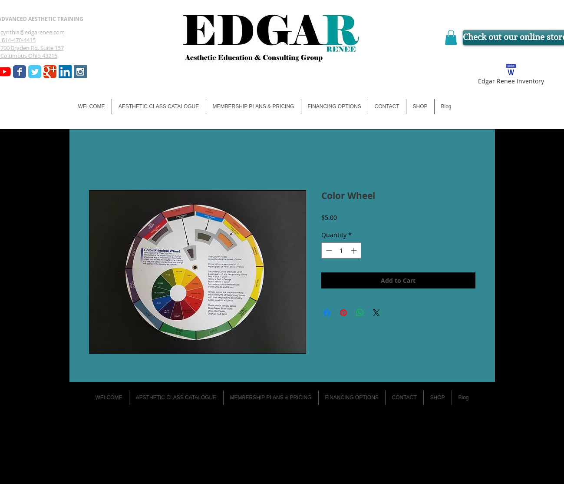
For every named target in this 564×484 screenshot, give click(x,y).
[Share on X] (376, 313)
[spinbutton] (341, 250)
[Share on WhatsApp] (360, 313)
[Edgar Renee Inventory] (511, 76)
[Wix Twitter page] (34, 71)
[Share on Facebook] (327, 313)
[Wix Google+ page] (49, 71)
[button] (451, 37)
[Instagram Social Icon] (80, 71)
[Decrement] (328, 250)
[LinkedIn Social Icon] (65, 71)
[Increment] (354, 250)
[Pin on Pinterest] (343, 313)
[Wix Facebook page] (19, 71)
